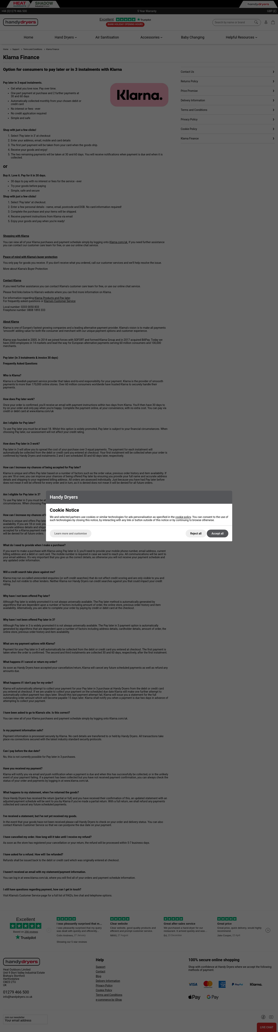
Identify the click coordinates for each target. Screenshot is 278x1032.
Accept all (217, 533)
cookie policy (183, 517)
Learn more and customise (71, 533)
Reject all (196, 533)
